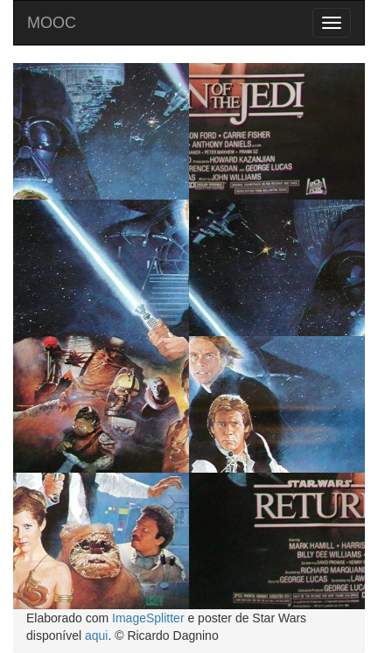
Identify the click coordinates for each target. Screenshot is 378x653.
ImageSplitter (148, 618)
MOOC (51, 23)
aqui (96, 635)
